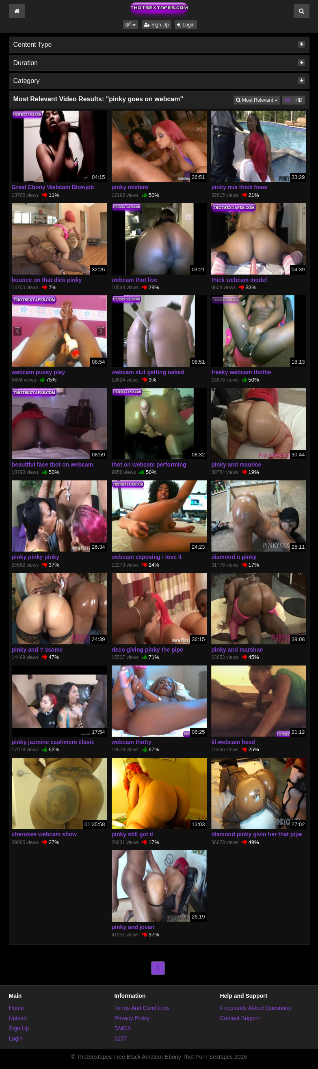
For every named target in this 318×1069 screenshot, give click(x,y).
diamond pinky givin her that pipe (256, 834)
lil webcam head (233, 742)
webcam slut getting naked (148, 372)
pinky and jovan (133, 927)
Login (186, 25)
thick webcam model (239, 280)
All (288, 100)
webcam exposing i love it (147, 557)
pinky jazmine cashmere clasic (53, 742)
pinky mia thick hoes (239, 187)
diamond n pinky (233, 557)
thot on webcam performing (149, 464)
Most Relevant (258, 99)
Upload (18, 1018)
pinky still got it (133, 834)
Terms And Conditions (141, 1008)
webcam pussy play (38, 372)
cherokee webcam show (44, 834)
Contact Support (240, 1018)
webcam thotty (131, 742)
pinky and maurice (236, 464)
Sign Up (156, 25)
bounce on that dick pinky (47, 280)
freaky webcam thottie (241, 372)
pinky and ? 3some (37, 649)
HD (298, 100)
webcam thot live (135, 280)
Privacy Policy (131, 1018)
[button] (130, 24)
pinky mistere (130, 187)
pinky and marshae (237, 649)
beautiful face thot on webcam (52, 464)
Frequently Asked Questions (255, 1008)
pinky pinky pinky (35, 557)
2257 (120, 1038)
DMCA (122, 1028)
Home (16, 1008)
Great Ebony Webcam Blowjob (53, 187)
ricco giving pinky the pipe (148, 649)
